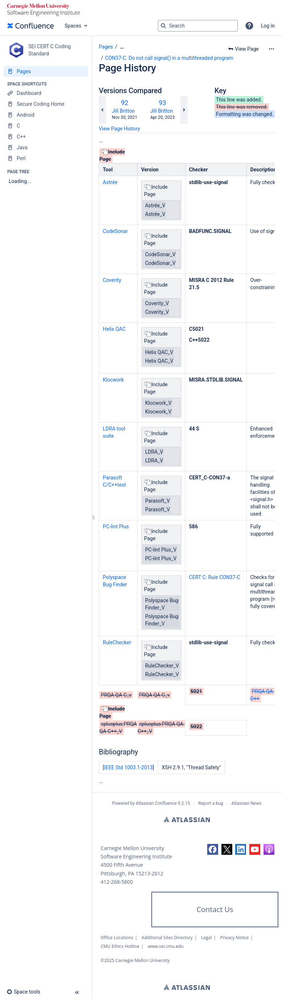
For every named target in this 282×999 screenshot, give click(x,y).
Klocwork (113, 380)
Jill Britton (123, 111)
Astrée (110, 182)
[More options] (271, 48)
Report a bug (210, 803)
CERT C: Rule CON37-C (214, 577)
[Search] (163, 26)
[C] (46, 125)
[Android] (46, 114)
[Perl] (46, 158)
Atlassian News (247, 803)
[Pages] (46, 71)
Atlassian (187, 819)
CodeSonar (115, 231)
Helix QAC (114, 329)
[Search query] (198, 26)
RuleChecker (117, 642)
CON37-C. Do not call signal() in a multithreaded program (169, 58)
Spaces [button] (73, 26)
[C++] (46, 136)
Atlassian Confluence (156, 803)
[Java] (46, 147)
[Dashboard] (46, 93)
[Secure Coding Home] (46, 104)
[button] (249, 26)
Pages (106, 47)
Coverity (112, 280)
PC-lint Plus (116, 526)
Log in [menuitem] (268, 26)
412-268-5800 (117, 881)
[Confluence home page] (30, 26)
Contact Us (214, 909)
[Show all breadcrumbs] (122, 47)
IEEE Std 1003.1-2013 (128, 767)
